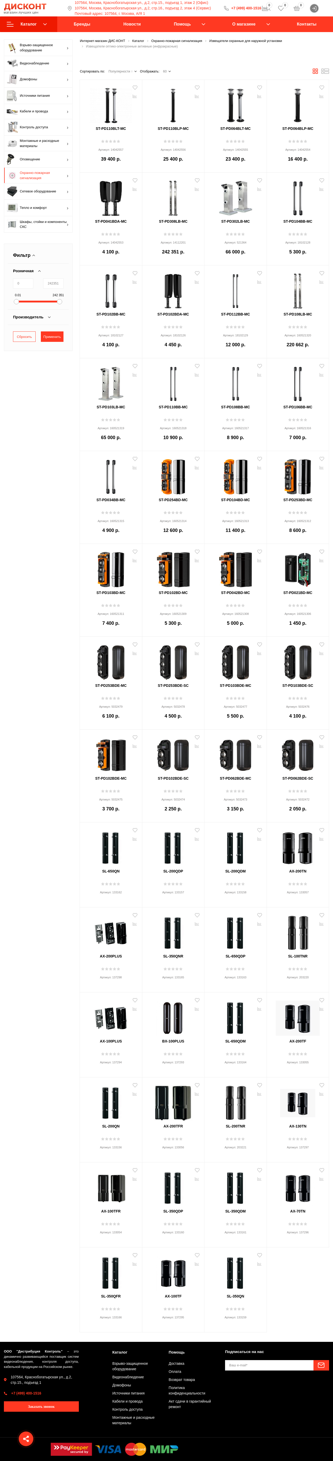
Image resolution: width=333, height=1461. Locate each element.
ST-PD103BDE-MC (235, 685)
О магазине (243, 24)
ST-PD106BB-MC (297, 407)
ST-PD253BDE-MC (111, 685)
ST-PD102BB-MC (111, 314)
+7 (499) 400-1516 (26, 1393)
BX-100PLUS (173, 1041)
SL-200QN (111, 1126)
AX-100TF (173, 1296)
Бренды (82, 24)
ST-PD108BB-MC (235, 407)
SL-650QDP (235, 956)
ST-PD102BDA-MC (173, 314)
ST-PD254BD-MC (173, 500)
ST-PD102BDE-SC (173, 778)
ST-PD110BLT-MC (111, 128)
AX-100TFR (111, 1211)
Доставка (176, 1363)
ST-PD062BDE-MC (235, 778)
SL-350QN (235, 1296)
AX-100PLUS (111, 1041)
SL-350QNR (173, 956)
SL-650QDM (235, 1041)
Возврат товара (182, 1380)
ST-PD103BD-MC (111, 593)
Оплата (175, 1371)
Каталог (27, 24)
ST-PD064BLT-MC (235, 128)
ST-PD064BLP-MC (297, 128)
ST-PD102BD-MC (173, 593)
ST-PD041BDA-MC (111, 221)
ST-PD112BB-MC (235, 314)
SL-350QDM (235, 1211)
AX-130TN (297, 1126)
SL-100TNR (298, 956)
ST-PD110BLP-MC (173, 128)
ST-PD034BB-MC (111, 500)
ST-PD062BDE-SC (298, 778)
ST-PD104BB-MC (297, 221)
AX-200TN (297, 871)
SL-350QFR (111, 1296)
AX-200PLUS (111, 956)
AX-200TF (297, 1041)
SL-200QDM (235, 871)
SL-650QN (111, 871)
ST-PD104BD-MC (235, 500)
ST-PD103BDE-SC (298, 685)
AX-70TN (297, 1211)
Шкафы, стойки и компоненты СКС (38, 224)
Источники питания (38, 95)
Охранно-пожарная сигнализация (38, 175)
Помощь (182, 24)
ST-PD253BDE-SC (173, 685)
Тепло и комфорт (38, 207)
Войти (319, 8)
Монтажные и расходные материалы (38, 143)
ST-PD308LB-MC (173, 221)
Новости (132, 24)
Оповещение (38, 159)
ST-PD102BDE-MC (111, 778)
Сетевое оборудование (38, 191)
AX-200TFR (173, 1126)
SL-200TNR (235, 1126)
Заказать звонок (41, 1407)
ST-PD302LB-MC (235, 221)
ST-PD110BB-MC (173, 407)
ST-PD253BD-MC (297, 500)
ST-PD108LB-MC (298, 314)
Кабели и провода (38, 111)
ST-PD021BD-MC (297, 593)
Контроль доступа (38, 127)
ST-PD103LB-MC (111, 407)
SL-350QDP (173, 1211)
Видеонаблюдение (38, 63)
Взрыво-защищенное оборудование (38, 47)
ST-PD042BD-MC (235, 593)
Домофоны (38, 79)
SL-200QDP (173, 871)
